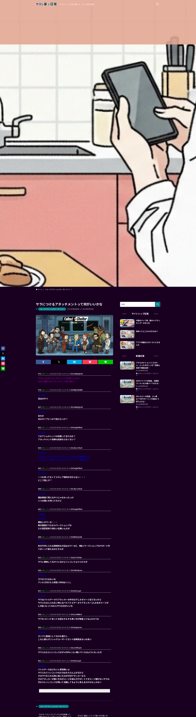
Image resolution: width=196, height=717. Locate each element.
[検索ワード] (140, 304)
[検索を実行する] (157, 304)
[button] (43, 362)
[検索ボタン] (157, 4)
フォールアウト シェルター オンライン (52, 309)
